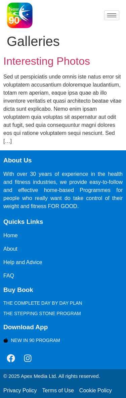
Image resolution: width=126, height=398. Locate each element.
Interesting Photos (46, 61)
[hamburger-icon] (111, 15)
